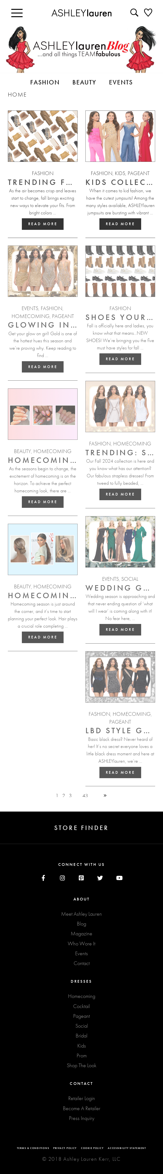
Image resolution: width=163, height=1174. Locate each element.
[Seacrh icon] (135, 12)
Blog (81, 923)
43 (85, 795)
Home (17, 94)
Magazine (81, 933)
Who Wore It (81, 943)
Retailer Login (81, 1098)
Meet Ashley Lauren (81, 914)
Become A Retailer (81, 1108)
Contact (82, 963)
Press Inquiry (81, 1118)
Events (81, 953)
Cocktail (81, 1006)
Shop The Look (81, 1065)
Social (81, 1025)
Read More (42, 223)
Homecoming (81, 996)
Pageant (81, 1016)
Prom (82, 1055)
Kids (81, 1045)
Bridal (81, 1035)
